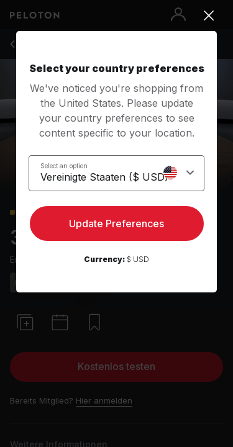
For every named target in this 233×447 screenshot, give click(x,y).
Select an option (64, 165)
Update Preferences (116, 223)
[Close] (116, 15)
